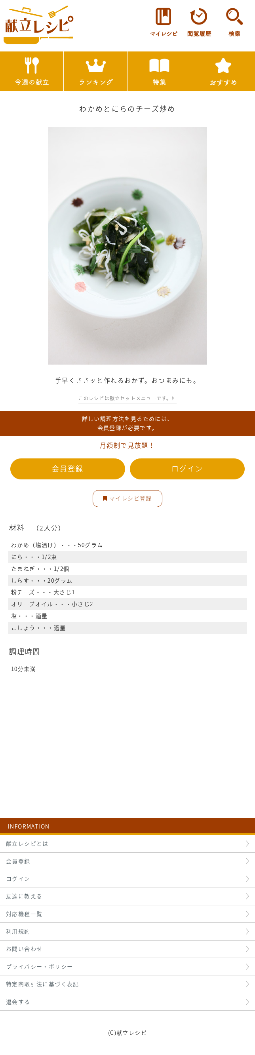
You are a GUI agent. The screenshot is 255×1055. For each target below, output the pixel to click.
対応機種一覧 (24, 914)
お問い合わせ (24, 948)
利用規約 (18, 931)
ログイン (187, 468)
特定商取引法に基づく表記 (42, 984)
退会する (18, 1002)
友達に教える (24, 896)
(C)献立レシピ (127, 1032)
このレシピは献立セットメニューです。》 (127, 398)
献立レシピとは (27, 843)
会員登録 (67, 468)
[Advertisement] (127, 730)
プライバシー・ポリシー (39, 966)
